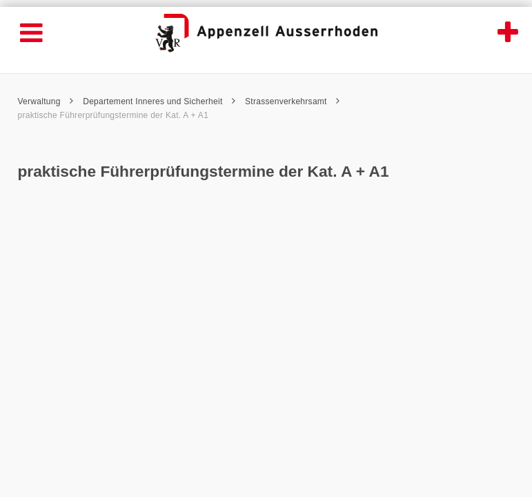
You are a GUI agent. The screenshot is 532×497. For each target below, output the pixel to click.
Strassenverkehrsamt (292, 101)
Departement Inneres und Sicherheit (159, 101)
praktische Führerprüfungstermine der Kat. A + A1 (113, 115)
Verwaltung (46, 101)
